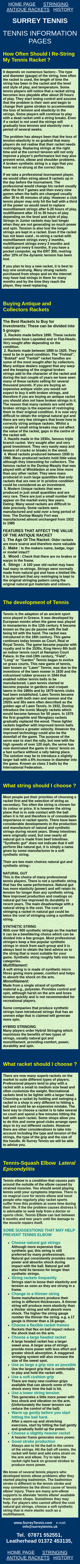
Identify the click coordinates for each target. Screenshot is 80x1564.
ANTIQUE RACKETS (28, 9)
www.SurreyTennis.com (33, 1523)
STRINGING (55, 4)
